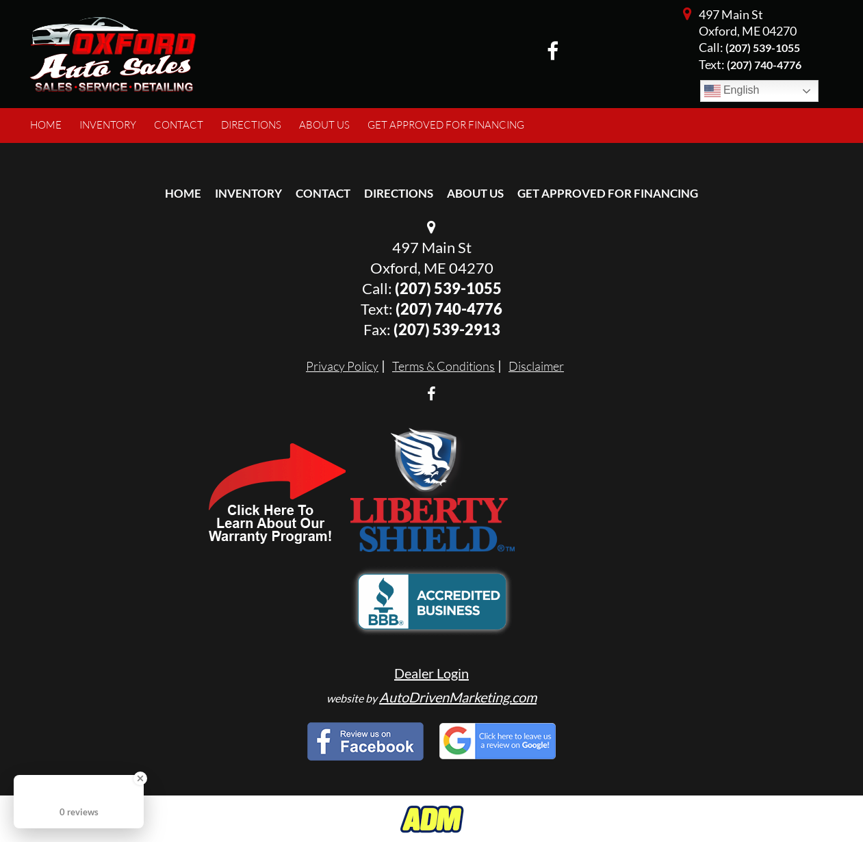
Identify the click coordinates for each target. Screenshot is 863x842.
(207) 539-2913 (447, 329)
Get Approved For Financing (607, 193)
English (732, 91)
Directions (398, 193)
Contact (323, 193)
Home (183, 193)
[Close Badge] (140, 778)
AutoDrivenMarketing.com (458, 697)
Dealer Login (431, 673)
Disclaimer (536, 365)
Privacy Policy (342, 365)
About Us (475, 193)
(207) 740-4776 (449, 309)
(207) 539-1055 (762, 47)
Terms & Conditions (443, 365)
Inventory (248, 193)
